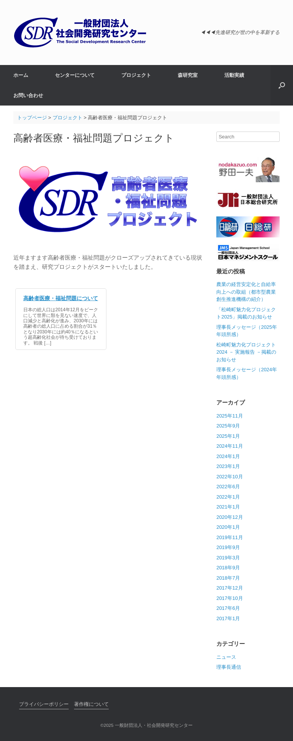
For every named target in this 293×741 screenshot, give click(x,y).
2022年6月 (228, 486)
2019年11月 (229, 537)
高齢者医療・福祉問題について (60, 298)
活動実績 (234, 75)
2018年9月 (228, 567)
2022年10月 (229, 476)
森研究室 (188, 75)
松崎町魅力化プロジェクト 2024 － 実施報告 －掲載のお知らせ (246, 352)
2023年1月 (228, 466)
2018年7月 (228, 578)
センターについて (75, 75)
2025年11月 (229, 416)
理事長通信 (228, 667)
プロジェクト (136, 75)
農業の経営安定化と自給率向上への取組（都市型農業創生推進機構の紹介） (246, 291)
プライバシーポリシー (44, 704)
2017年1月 (228, 618)
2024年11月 (229, 446)
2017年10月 (229, 598)
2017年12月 (229, 588)
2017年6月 (228, 608)
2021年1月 (228, 507)
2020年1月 (228, 527)
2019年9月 (228, 547)
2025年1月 (228, 436)
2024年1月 (228, 456)
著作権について (91, 704)
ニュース (226, 657)
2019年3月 (228, 558)
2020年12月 (229, 517)
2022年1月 (228, 497)
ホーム (20, 75)
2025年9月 (228, 426)
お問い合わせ (28, 95)
